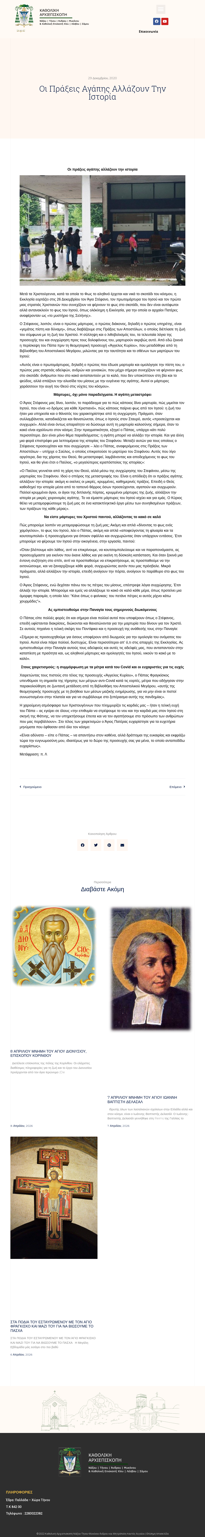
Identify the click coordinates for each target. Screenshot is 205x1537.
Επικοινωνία (148, 31)
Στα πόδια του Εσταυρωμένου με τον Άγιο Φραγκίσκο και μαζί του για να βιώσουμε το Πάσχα (51, 1326)
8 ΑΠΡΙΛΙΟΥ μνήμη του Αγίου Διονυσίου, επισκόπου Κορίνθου (48, 1053)
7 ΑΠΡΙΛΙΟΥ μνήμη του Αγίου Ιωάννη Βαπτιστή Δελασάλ (142, 1099)
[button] (160, 9)
